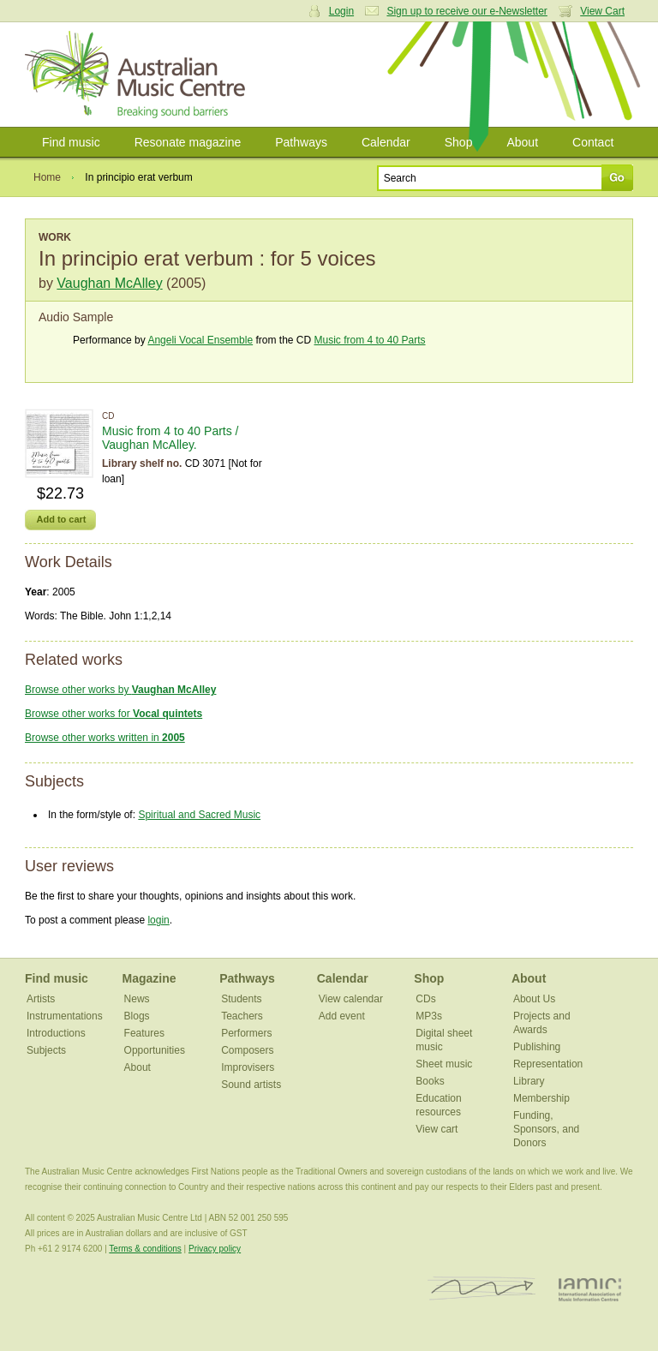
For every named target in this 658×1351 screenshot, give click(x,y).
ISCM (482, 1289)
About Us (534, 999)
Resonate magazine (188, 142)
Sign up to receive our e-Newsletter (466, 11)
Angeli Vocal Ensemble (200, 340)
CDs (425, 999)
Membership (541, 1098)
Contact (592, 142)
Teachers (242, 1016)
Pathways (301, 142)
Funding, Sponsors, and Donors (546, 1129)
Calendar (386, 142)
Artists (41, 999)
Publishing (536, 1047)
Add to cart (61, 519)
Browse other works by (120, 690)
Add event (342, 1016)
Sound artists (251, 1085)
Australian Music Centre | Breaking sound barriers (138, 74)
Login (341, 11)
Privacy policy (214, 1248)
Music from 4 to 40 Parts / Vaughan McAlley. (170, 437)
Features (144, 1033)
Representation (548, 1064)
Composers (247, 1050)
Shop (459, 142)
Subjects (46, 1050)
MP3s (429, 1016)
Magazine (149, 978)
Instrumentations (65, 1016)
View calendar (351, 999)
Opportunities (154, 1050)
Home (47, 177)
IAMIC (590, 1289)
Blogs (137, 1016)
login (158, 920)
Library (529, 1081)
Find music (71, 142)
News (137, 999)
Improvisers (247, 1067)
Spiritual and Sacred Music (199, 815)
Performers (246, 1033)
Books (430, 1081)
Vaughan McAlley (109, 283)
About (522, 142)
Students (241, 999)
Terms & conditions (145, 1248)
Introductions (56, 1033)
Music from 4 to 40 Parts (369, 340)
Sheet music (444, 1064)
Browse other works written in (105, 738)
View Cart (602, 11)
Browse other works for (113, 714)
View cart (437, 1129)
